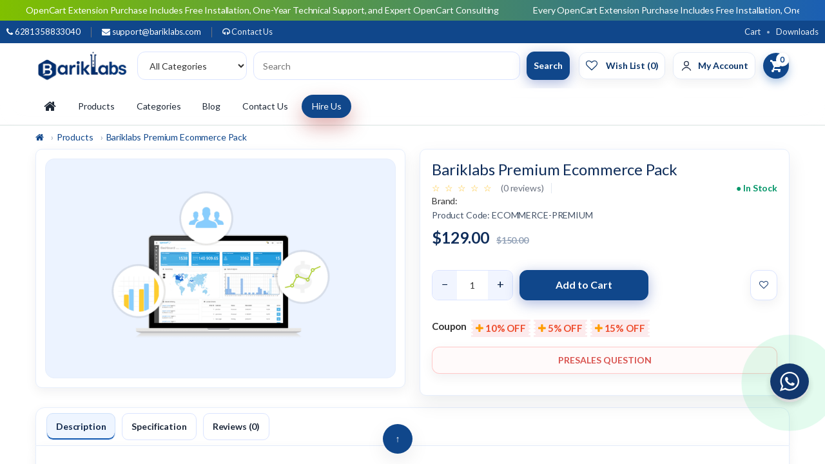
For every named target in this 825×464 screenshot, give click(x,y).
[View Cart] (776, 66)
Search (548, 65)
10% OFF (501, 328)
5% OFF (560, 328)
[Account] (714, 65)
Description (81, 426)
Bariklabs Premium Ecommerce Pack (177, 136)
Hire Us (326, 106)
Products (96, 106)
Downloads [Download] (797, 31)
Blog (211, 106)
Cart (752, 31)
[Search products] (386, 66)
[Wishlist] (622, 65)
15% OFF (620, 328)
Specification (158, 426)
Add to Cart (584, 284)
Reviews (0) (236, 426)
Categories (159, 106)
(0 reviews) (522, 187)
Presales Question (605, 359)
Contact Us (247, 31)
